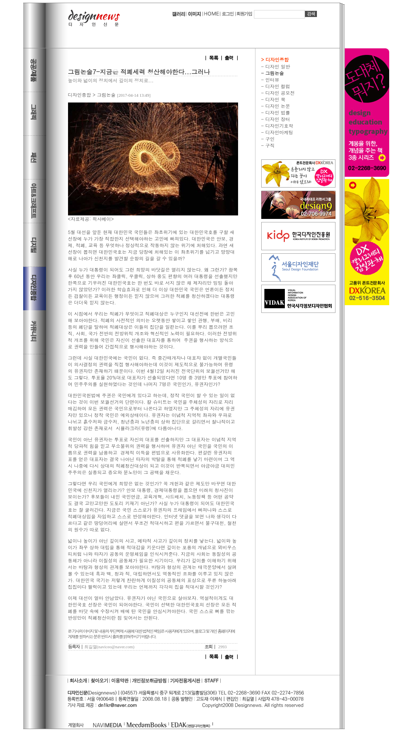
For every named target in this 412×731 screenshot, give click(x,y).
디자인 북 (275, 99)
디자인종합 (79, 94)
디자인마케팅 (278, 132)
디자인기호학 (278, 125)
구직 (269, 145)
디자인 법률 (277, 112)
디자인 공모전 (279, 92)
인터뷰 (271, 79)
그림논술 (106, 94)
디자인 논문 (277, 105)
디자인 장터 (277, 119)
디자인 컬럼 (277, 86)
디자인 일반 (277, 66)
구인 (269, 138)
